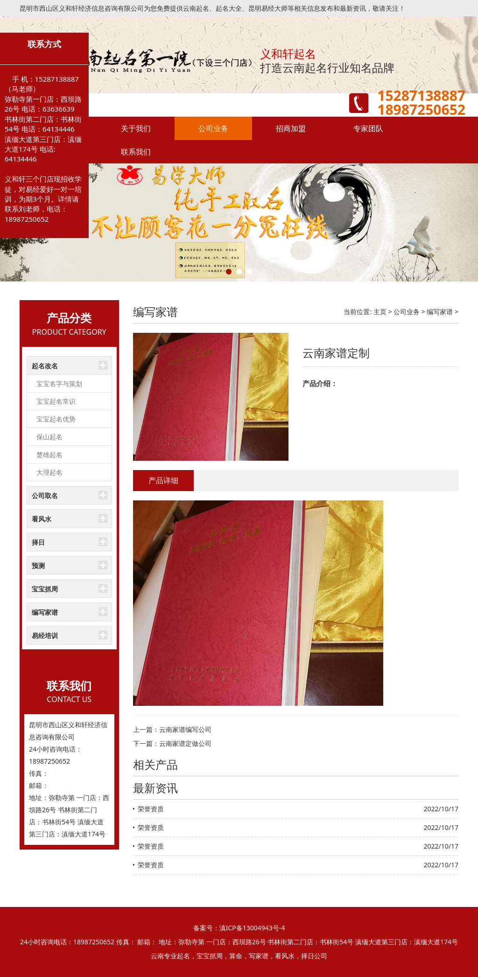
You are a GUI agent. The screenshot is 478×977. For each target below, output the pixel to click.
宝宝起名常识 (56, 401)
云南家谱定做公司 (185, 743)
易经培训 (45, 635)
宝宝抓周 (45, 588)
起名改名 (45, 365)
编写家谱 (45, 612)
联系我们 (136, 152)
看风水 (41, 518)
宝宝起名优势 (56, 419)
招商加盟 (291, 128)
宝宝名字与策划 (59, 383)
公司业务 (213, 128)
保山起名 (49, 436)
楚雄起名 (49, 454)
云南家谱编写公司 (185, 729)
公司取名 (45, 495)
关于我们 (136, 128)
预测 (38, 565)
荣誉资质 (151, 808)
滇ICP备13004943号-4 (252, 927)
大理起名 (49, 472)
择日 (38, 542)
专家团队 (368, 128)
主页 (380, 311)
